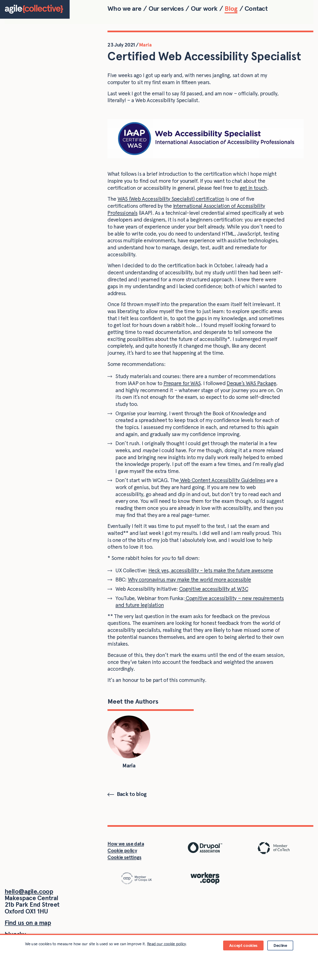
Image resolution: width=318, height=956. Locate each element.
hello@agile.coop (29, 891)
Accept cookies (243, 945)
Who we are (124, 8)
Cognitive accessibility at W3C (213, 589)
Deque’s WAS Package (251, 383)
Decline (280, 945)
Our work (204, 8)
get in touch (253, 188)
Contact (256, 8)
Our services (166, 8)
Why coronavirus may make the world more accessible (189, 579)
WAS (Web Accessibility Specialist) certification (171, 199)
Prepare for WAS (182, 383)
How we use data (125, 844)
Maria (145, 45)
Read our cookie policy (166, 943)
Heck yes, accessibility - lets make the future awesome (210, 570)
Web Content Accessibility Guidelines (222, 480)
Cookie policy (122, 850)
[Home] (35, 9)
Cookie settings (124, 857)
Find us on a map (28, 923)
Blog (231, 8)
